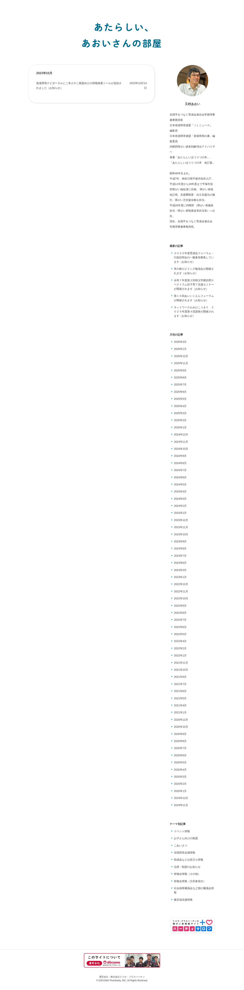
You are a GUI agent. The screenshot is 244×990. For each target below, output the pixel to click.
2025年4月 (180, 406)
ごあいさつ (180, 845)
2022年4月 (180, 641)
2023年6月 (180, 562)
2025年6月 (180, 391)
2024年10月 (181, 448)
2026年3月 (180, 341)
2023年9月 (180, 541)
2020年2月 (180, 783)
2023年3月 (180, 570)
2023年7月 (180, 555)
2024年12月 (181, 434)
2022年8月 (180, 612)
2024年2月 (180, 505)
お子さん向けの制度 (186, 838)
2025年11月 (181, 363)
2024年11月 (181, 441)
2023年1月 (180, 577)
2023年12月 (181, 520)
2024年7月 (180, 470)
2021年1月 (180, 712)
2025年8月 (180, 377)
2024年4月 (180, 491)
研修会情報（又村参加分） (190, 881)
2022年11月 (181, 591)
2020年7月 (180, 748)
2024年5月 (180, 484)
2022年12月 (181, 584)
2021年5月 (180, 698)
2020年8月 (180, 741)
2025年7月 (180, 384)
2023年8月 (180, 548)
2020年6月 (180, 755)
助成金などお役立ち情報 (188, 859)
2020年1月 (180, 790)
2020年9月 (180, 733)
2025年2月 (180, 420)
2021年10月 (181, 669)
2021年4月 (180, 705)
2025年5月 (180, 398)
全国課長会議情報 (184, 852)
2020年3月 (180, 776)
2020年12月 (181, 719)
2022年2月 (180, 648)
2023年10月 (181, 534)
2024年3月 (180, 498)
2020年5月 (180, 762)
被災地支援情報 (183, 899)
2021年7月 (180, 684)
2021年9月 (180, 676)
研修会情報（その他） (187, 873)
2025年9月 (180, 370)
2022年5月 (180, 634)
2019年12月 (181, 798)
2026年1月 (180, 348)
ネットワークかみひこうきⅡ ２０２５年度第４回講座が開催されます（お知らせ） (194, 311)
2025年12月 (181, 356)
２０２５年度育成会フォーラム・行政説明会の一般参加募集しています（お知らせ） (194, 257)
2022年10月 (181, 598)
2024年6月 (180, 477)
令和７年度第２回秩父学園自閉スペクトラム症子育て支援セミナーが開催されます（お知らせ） (194, 284)
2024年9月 (180, 455)
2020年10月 (181, 726)
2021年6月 (180, 691)
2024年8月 (180, 463)
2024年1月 (180, 512)
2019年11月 (181, 805)
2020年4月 (180, 769)
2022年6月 (180, 627)
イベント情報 (182, 831)
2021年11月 (181, 662)
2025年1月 (180, 427)
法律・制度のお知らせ (187, 866)
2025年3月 (180, 413)
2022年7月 (180, 619)
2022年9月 (180, 605)
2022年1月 (180, 655)
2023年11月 (181, 527)
